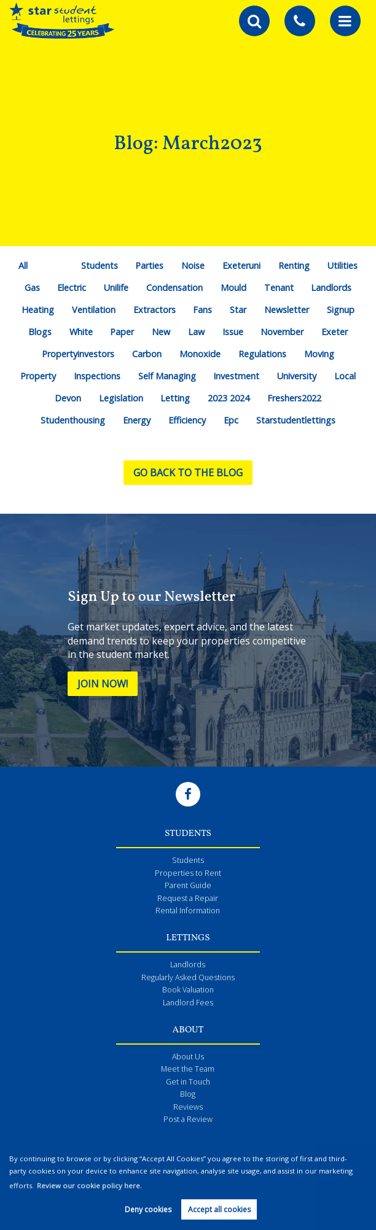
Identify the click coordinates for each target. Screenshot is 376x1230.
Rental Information (187, 910)
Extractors (154, 309)
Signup (340, 309)
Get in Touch (188, 1082)
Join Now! (102, 683)
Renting (294, 265)
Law (196, 332)
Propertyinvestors (78, 354)
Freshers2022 (294, 398)
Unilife (116, 287)
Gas (32, 287)
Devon (68, 398)
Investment (236, 376)
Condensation (174, 287)
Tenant (279, 287)
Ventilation (94, 309)
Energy (137, 420)
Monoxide (200, 354)
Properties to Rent (188, 873)
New (161, 332)
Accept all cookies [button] (219, 1209)
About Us (188, 1056)
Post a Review (188, 1119)
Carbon (147, 354)
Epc (231, 420)
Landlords (331, 287)
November (282, 332)
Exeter (334, 332)
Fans (202, 309)
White (81, 332)
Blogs (40, 332)
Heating (38, 309)
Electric (71, 287)
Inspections (97, 376)
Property (38, 376)
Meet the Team (187, 1069)
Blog (187, 1094)
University (296, 376)
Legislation (121, 398)
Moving (319, 354)
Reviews (188, 1107)
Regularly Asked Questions (188, 977)
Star (238, 309)
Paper (122, 332)
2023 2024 (228, 398)
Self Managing (167, 376)
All (23, 265)
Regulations (262, 354)
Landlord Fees (188, 1002)
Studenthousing (73, 420)
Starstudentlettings (295, 420)
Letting (175, 398)
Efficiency (187, 420)
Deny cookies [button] (148, 1209)
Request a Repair (187, 898)
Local (345, 376)
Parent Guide (188, 885)
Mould (233, 287)
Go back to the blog (187, 472)
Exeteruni (241, 265)
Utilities (342, 265)
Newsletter (286, 309)
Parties (149, 265)
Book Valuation (188, 989)
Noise (193, 265)
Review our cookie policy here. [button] (89, 1185)
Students (99, 265)
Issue (232, 332)
